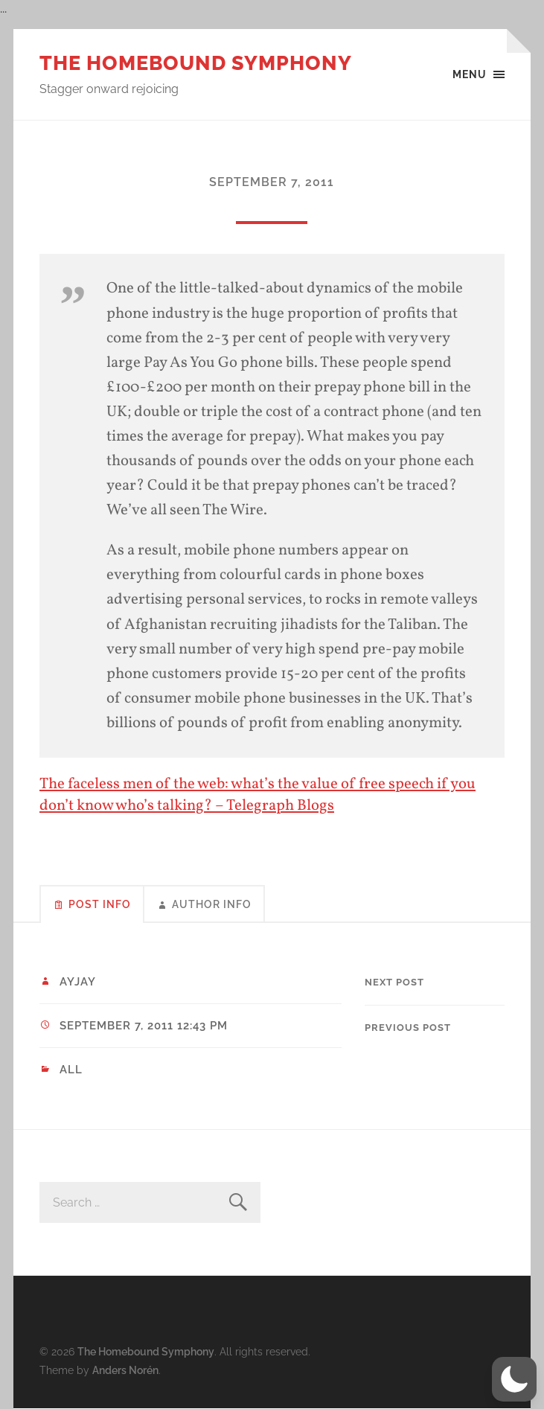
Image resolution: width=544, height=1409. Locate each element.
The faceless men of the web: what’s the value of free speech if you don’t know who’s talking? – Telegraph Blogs (257, 795)
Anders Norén (125, 1370)
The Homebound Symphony (195, 62)
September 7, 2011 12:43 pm (144, 1025)
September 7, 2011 (271, 182)
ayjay (78, 981)
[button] (514, 1379)
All (71, 1069)
